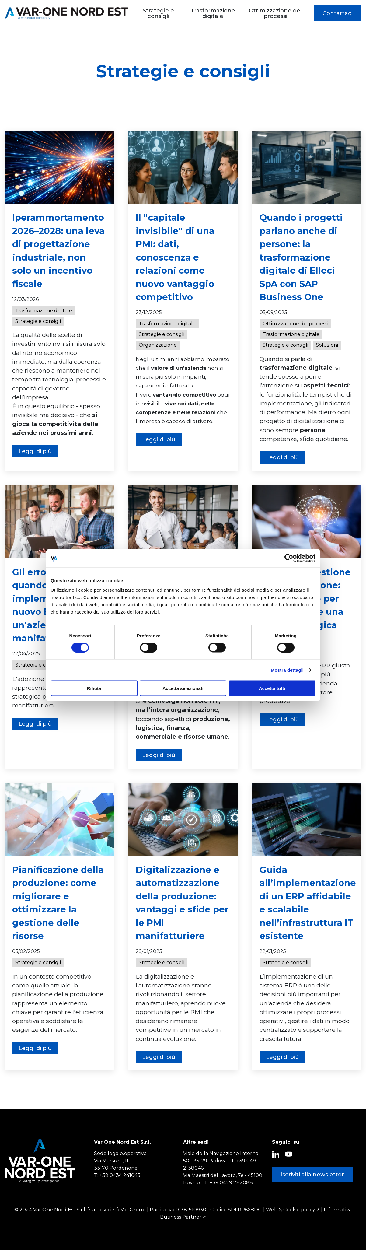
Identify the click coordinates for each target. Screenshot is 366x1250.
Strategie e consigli (158, 13)
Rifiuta (94, 688)
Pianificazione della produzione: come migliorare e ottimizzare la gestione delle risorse (58, 902)
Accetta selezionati (183, 688)
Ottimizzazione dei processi (275, 13)
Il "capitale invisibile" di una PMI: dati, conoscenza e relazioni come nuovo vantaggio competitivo (175, 257)
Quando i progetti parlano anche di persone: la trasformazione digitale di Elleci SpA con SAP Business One (301, 257)
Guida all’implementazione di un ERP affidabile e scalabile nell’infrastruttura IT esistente (308, 902)
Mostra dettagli (287, 669)
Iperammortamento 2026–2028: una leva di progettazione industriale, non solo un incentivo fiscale (58, 250)
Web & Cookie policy (290, 1210)
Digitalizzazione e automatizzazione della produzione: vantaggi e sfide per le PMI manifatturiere (182, 902)
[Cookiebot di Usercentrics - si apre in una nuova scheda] (288, 558)
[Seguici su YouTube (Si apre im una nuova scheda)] (288, 1154)
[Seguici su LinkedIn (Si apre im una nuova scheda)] (275, 1155)
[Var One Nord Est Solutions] (66, 13)
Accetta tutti (272, 688)
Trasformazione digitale (212, 13)
